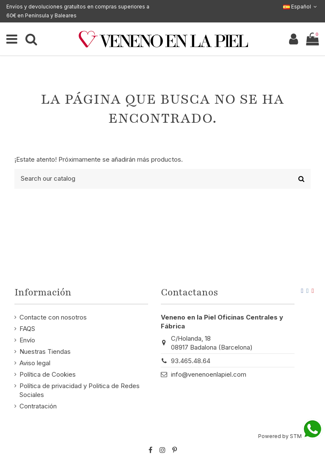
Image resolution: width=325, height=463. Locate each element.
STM (296, 436)
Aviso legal (34, 363)
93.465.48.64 (190, 361)
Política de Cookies (47, 374)
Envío (27, 340)
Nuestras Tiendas (45, 351)
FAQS (27, 329)
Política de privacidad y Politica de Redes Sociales (79, 390)
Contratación (38, 406)
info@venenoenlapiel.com (208, 374)
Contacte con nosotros (53, 317)
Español (301, 6)
